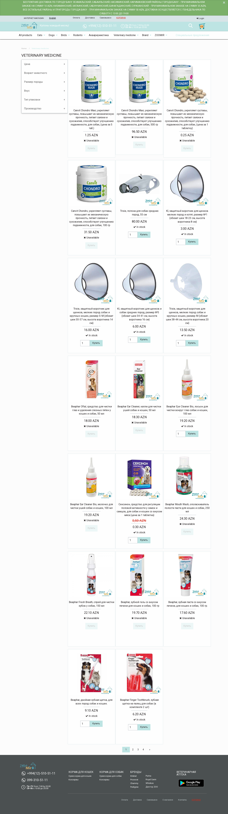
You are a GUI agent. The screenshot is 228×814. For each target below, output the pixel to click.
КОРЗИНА (196, 800)
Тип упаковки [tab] (32, 99)
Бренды (135, 772)
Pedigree (134, 787)
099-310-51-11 (36, 780)
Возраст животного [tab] (35, 72)
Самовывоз (152, 800)
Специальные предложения (192, 35)
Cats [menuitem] (39, 35)
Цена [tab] (27, 64)
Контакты (182, 800)
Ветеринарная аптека (186, 773)
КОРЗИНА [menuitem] (121, 18)
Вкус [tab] (27, 90)
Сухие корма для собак (110, 776)
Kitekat (133, 776)
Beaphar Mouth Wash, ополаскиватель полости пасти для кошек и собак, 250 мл (187, 508)
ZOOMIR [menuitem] (159, 35)
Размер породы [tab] (33, 81)
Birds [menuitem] (64, 35)
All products (25, 35)
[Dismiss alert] (224, 2)
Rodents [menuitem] (77, 35)
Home (24, 48)
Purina (148, 776)
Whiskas (150, 783)
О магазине (167, 800)
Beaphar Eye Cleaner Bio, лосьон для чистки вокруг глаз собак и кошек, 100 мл (187, 410)
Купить (144, 234)
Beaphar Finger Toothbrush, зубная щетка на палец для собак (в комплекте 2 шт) (139, 703)
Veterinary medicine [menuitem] (125, 35)
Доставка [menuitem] (90, 18)
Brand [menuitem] (145, 35)
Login (200, 18)
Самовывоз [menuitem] (105, 18)
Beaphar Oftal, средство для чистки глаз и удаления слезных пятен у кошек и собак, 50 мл (91, 410)
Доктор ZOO (152, 787)
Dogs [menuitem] (52, 35)
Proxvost (134, 779)
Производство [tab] (32, 108)
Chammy (134, 783)
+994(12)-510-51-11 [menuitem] (101, 26)
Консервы (74, 779)
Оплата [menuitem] (76, 18)
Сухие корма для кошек (80, 776)
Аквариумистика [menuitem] (99, 35)
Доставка (137, 800)
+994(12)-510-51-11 (39, 773)
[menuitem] (29, 26)
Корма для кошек (81, 772)
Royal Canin (151, 779)
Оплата (124, 800)
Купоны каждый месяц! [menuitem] (54, 25)
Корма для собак (111, 772)
